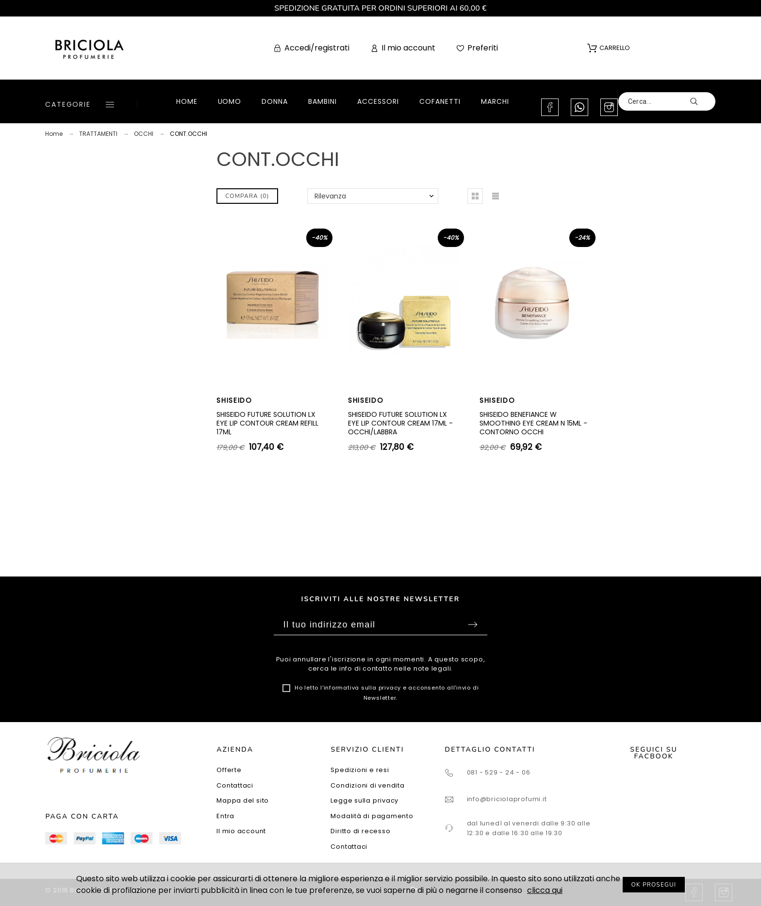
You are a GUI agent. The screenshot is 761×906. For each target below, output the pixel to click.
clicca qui (544, 890)
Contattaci (234, 785)
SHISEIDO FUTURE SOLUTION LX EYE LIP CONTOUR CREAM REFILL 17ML (267, 423)
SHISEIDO (234, 400)
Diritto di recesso (360, 831)
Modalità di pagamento (372, 816)
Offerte (228, 769)
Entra (225, 816)
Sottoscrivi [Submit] (473, 624)
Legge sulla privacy (364, 800)
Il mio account (241, 831)
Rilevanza (330, 196)
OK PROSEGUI (654, 885)
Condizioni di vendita (367, 785)
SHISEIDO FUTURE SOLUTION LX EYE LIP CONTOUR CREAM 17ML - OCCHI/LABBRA (400, 423)
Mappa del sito (242, 800)
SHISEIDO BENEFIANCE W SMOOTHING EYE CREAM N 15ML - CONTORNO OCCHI (533, 423)
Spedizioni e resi (360, 769)
